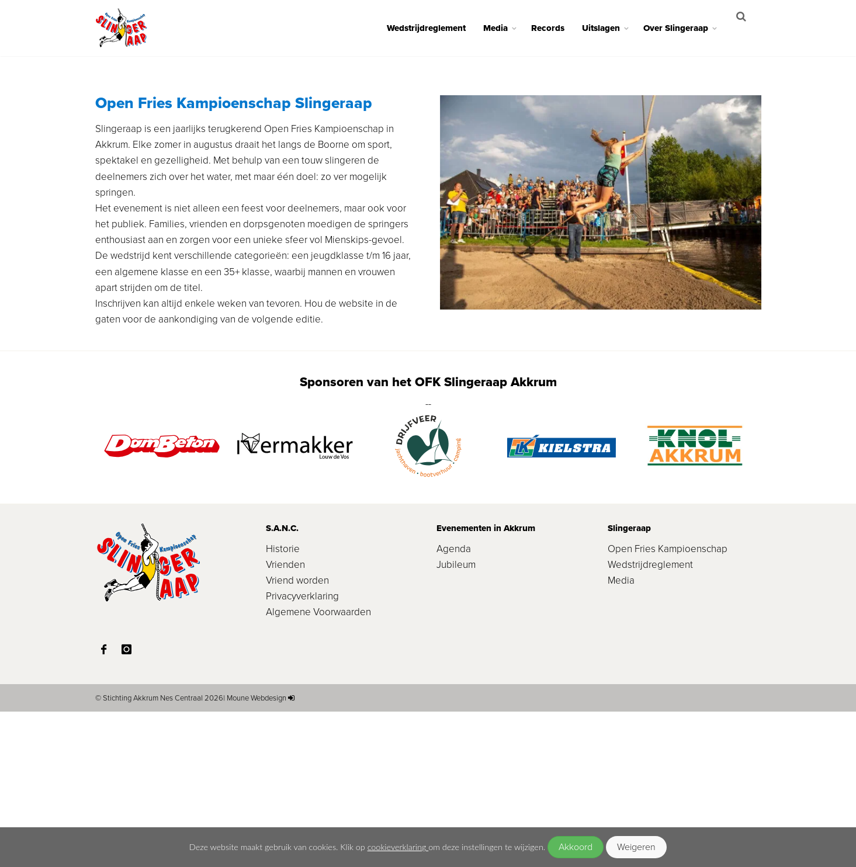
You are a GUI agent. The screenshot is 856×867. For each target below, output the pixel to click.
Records (556, 28)
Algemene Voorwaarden (318, 767)
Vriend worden (297, 736)
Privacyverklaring (302, 751)
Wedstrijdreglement (434, 28)
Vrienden (285, 720)
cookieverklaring (398, 847)
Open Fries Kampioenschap (667, 703)
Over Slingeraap (683, 28)
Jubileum (456, 720)
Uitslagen (609, 28)
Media (503, 28)
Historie (283, 703)
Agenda (453, 703)
